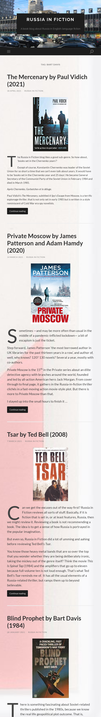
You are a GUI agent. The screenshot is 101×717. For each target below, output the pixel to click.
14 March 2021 (15, 257)
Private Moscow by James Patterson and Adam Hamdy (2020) (45, 243)
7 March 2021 (14, 441)
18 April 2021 (14, 91)
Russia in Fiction (33, 91)
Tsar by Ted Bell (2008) (37, 434)
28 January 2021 (16, 632)
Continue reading (17, 211)
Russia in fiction (50, 19)
